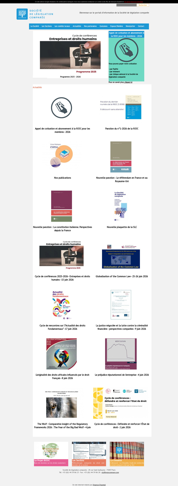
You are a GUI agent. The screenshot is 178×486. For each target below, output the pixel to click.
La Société (35, 27)
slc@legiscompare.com (110, 472)
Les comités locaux (62, 27)
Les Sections (47, 27)
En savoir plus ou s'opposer (133, 2)
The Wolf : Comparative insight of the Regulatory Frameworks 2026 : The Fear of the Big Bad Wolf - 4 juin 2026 (62, 427)
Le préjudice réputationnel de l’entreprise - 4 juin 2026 (122, 374)
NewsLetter (130, 27)
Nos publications (62, 177)
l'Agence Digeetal (99, 485)
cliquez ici (128, 82)
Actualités (77, 27)
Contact (141, 27)
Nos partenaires (90, 26)
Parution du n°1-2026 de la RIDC (121, 128)
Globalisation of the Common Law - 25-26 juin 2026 (122, 276)
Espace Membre (116, 27)
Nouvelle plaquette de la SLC (122, 227)
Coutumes (103, 27)
